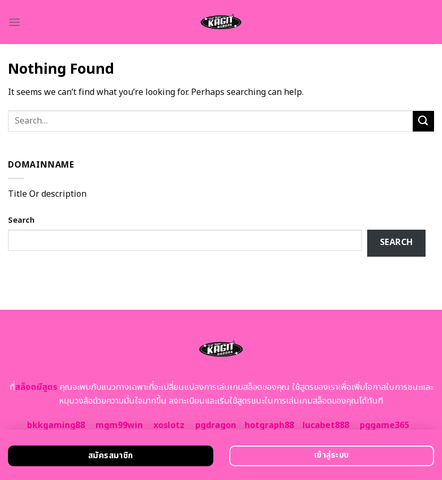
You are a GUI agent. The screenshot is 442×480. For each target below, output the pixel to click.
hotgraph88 (269, 425)
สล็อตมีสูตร (36, 387)
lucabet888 (325, 425)
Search (21, 220)
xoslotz (169, 425)
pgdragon (215, 425)
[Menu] (14, 22)
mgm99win (119, 425)
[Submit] (423, 121)
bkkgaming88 (56, 425)
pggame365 (384, 425)
